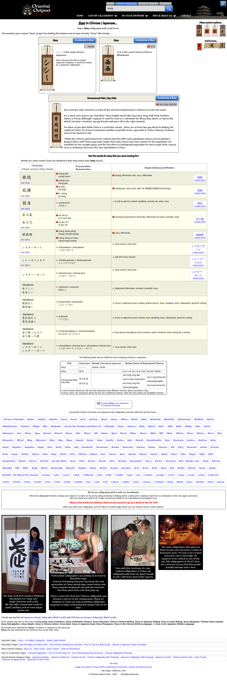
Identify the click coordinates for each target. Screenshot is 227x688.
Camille (119, 474)
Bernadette (136, 460)
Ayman (143, 454)
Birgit (34, 467)
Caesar (66, 474)
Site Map (113, 663)
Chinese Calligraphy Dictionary (118, 653)
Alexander (7, 440)
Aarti (83, 419)
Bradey (114, 467)
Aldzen (200, 433)
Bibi (17, 467)
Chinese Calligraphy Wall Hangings (103, 657)
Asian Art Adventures (70, 649)
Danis (211, 481)
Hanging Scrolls (78, 657)
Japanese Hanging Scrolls (13, 659)
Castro (201, 474)
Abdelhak (155, 419)
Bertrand (170, 460)
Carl (138, 474)
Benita (91, 460)
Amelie (110, 440)
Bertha (158, 460)
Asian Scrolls (200, 657)
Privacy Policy (98, 667)
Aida (78, 433)
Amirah (139, 440)
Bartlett (44, 460)
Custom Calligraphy (102, 15)
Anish (59, 447)
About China (39, 649)
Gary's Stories (53, 649)
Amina (120, 440)
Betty (205, 460)
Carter (171, 474)
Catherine (213, 474)
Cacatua (46, 474)
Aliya (29, 440)
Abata (104, 419)
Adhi (170, 426)
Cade (56, 474)
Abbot (134, 419)
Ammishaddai (154, 440)
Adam (121, 426)
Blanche (70, 467)
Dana (189, 481)
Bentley (122, 460)
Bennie (102, 460)
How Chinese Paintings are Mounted (65, 644)
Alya (60, 440)
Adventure (8, 433)
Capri (129, 474)
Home (79, 15)
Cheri (48, 481)
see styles (25, 183)
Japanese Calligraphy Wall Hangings (137, 657)
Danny (220, 481)
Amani (90, 440)
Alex (219, 433)
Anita (68, 447)
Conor (136, 481)
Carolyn (160, 474)
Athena (83, 454)
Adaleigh (109, 426)
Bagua (192, 454)
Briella (181, 467)
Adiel (179, 426)
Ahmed (58, 433)
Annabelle (87, 447)
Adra (197, 426)
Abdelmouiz (184, 419)
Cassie (191, 474)
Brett (154, 467)
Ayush (164, 454)
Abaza (114, 419)
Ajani (114, 433)
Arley (180, 447)
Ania (49, 447)
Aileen (87, 433)
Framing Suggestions (37, 653)
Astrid (63, 454)
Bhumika (7, 467)
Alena (211, 433)
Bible (25, 467)
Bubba (212, 467)
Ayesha (132, 454)
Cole (105, 481)
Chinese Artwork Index (183, 657)
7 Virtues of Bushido (13, 419)
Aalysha (53, 419)
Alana (190, 433)
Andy (213, 440)
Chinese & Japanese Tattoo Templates (129, 644)
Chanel (16, 481)
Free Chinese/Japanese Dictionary (87, 653)
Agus (37, 433)
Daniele (200, 481)
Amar (100, 440)
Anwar (151, 447)
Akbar (133, 433)
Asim (45, 454)
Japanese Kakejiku (40, 657)
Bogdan (82, 467)
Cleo (88, 481)
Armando (192, 447)
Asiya (54, 454)
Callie (109, 474)
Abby (144, 419)
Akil (161, 433)
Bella (82, 460)
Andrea (191, 440)
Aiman (104, 433)
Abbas (124, 419)
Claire (57, 481)
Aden (161, 426)
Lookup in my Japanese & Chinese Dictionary (115, 404)
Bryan (202, 467)
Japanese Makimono (60, 657)
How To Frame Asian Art (59, 653)
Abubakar (56, 426)
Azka (183, 454)
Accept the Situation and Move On (83, 426)
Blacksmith (57, 467)
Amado (79, 440)
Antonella (127, 447)
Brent (146, 467)
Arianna (163, 447)
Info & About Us (164, 15)
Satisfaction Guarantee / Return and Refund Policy (129, 667)
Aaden (30, 419)
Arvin (5, 454)
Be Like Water (59, 460)
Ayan (122, 454)
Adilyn (188, 426)
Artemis (214, 447)
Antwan (141, 447)
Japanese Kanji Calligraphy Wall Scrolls (45, 617)
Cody (96, 481)
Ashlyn (25, 454)
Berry (148, 460)
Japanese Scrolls (163, 657)
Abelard (25, 426)
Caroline (148, 474)
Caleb (76, 474)
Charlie (38, 481)
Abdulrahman (9, 426)
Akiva (170, 433)
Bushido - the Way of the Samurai (20, 474)
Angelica (16, 447)
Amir (129, 440)
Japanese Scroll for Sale (38, 659)
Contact (186, 15)
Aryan (15, 454)
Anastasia (178, 440)
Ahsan (69, 433)
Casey (181, 474)
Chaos (27, 481)
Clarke (67, 481)
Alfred (20, 440)
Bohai (93, 467)
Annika (115, 447)
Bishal (44, 467)
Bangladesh (8, 460)
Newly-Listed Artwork (56, 640)
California (88, 474)
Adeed (151, 426)
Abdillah (198, 419)
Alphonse (41, 440)
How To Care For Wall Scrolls (97, 644)
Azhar (174, 454)
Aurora (112, 454)
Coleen (115, 481)
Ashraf (35, 454)
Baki (210, 454)
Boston (103, 467)
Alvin (52, 440)
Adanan (131, 426)
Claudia (78, 481)
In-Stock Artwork (135, 15)
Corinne (147, 481)
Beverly (216, 460)
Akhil (153, 433)
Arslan (203, 447)
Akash (123, 433)
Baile (202, 454)
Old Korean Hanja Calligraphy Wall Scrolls (93, 617)
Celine (5, 481)
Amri (167, 440)
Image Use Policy (83, 667)
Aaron (74, 419)
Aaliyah (42, 419)
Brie (172, 467)
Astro (72, 454)
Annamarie (102, 447)
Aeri (19, 433)
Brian (163, 467)
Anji (76, 447)
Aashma (93, 419)
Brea (136, 467)
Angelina (29, 447)
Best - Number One (189, 460)
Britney (192, 467)
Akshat (179, 433)
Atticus (93, 454)
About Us (28, 649)
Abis (45, 426)
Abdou (210, 419)
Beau (73, 460)
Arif (172, 447)
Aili (96, 433)
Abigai (36, 426)
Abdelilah (169, 419)
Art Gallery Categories (35, 640)
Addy (142, 426)
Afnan (28, 433)
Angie (41, 447)
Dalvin (179, 481)
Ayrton (154, 454)
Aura (103, 454)
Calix (99, 474)
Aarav (64, 419)
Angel (5, 447)
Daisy (170, 481)
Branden (126, 467)
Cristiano (159, 481)
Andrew (202, 440)
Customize (84, 40)
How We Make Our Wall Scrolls (33, 644)
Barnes (33, 460)
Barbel (22, 460)
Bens (112, 460)
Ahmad (47, 433)
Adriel (207, 426)
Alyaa (69, 440)
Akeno (143, 433)
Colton (125, 481)
